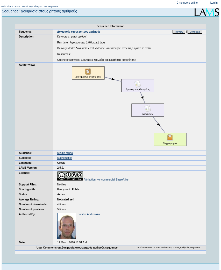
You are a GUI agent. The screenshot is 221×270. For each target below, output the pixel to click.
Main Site (6, 6)
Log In (214, 2)
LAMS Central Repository (26, 6)
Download (195, 32)
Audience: (25, 153)
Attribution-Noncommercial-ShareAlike (93, 179)
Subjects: (25, 157)
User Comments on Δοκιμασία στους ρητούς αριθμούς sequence (77, 247)
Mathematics (64, 157)
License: (24, 172)
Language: (25, 162)
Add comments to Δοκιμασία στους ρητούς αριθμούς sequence (168, 247)
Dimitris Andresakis (88, 214)
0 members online (187, 2)
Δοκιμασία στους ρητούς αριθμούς (79, 31)
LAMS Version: (28, 167)
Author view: (27, 64)
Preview (179, 32)
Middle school (65, 153)
